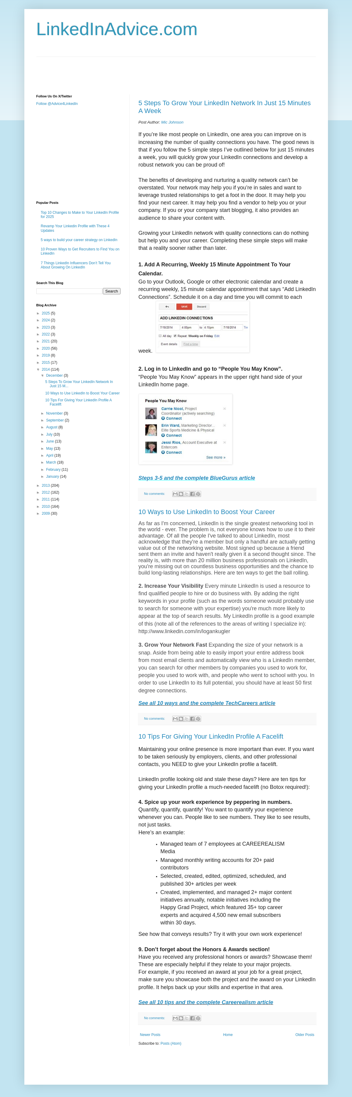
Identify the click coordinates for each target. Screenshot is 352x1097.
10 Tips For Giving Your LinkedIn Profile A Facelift (211, 736)
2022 (46, 334)
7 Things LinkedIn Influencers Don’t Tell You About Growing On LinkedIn (76, 265)
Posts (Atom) (171, 1043)
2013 (46, 485)
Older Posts (304, 1035)
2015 (46, 362)
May (50, 448)
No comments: (155, 493)
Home (228, 1035)
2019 (46, 355)
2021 (46, 341)
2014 (46, 369)
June (50, 441)
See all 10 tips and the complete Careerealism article (206, 1002)
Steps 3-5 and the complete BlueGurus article (197, 478)
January (53, 476)
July (50, 434)
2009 (46, 513)
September (55, 420)
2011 (46, 499)
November (55, 413)
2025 (46, 313)
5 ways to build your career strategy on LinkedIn (79, 240)
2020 (46, 348)
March (51, 462)
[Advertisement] (145, 70)
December (55, 375)
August (52, 427)
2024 (46, 320)
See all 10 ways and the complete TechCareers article (207, 703)
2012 (46, 492)
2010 (46, 506)
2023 (46, 327)
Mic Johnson (172, 122)
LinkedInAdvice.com (117, 29)
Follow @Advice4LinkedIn (57, 104)
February (53, 469)
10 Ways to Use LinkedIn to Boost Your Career (207, 512)
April (50, 455)
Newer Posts (150, 1035)
